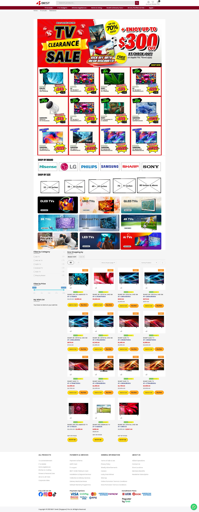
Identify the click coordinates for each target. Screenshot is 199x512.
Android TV (39, 268)
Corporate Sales (44, 480)
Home (36, 11)
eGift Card (73, 464)
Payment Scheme (76, 461)
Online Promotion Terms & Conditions (114, 481)
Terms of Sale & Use (108, 461)
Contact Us (136, 464)
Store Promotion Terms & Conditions (113, 485)
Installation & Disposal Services (80, 474)
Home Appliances (45, 467)
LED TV (37, 257)
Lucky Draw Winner (107, 474)
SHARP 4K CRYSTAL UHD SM (103, 294)
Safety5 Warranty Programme (80, 485)
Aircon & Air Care (44, 477)
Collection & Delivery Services (80, 478)
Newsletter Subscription (140, 474)
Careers (103, 471)
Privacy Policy (105, 464)
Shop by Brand (40, 276)
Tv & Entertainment (45, 461)
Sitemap (104, 478)
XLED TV (38, 272)
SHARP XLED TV (98, 381)
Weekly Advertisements (109, 468)
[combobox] (96, 3)
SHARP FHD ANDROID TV (101, 425)
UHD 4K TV (38, 260)
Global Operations (138, 461)
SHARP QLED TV (123, 338)
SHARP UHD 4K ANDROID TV (77, 294)
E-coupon (73, 468)
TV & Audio (43, 11)
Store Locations (137, 468)
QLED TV (38, 264)
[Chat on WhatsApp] (194, 507)
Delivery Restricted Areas (78, 481)
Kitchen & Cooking (45, 470)
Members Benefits (138, 471)
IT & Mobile (42, 464)
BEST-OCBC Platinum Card (79, 471)
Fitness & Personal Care (47, 473)
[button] (70, 283)
